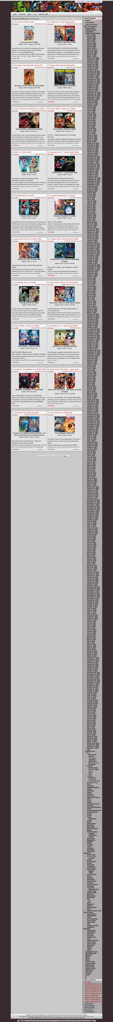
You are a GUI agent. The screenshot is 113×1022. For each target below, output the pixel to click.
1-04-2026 (15, 415)
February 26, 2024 (93, 229)
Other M (89, 766)
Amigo (89, 809)
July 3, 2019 (91, 628)
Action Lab (90, 795)
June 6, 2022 (91, 376)
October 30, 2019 (92, 600)
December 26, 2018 (93, 672)
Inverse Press (91, 881)
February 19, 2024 (93, 230)
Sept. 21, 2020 (91, 523)
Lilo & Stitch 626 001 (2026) (24, 22)
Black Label (92, 754)
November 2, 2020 (93, 513)
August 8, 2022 (92, 362)
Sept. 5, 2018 (91, 698)
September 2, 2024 (93, 184)
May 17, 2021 (91, 467)
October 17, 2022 (92, 345)
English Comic (24, 19)
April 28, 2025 (91, 128)
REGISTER (54, 1021)
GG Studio (90, 864)
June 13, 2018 (91, 718)
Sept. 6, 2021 (91, 441)
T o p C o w (92, 779)
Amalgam (90, 805)
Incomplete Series (92, 952)
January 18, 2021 (92, 495)
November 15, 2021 (93, 424)
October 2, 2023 (92, 263)
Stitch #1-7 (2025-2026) (22, 152)
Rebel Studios (91, 907)
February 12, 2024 (93, 232)
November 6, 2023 (93, 255)
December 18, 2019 (93, 588)
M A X (90, 772)
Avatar (89, 822)
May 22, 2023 (91, 294)
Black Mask (91, 827)
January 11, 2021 (92, 496)
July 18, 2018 (91, 710)
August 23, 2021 (92, 444)
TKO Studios (91, 932)
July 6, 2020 (91, 541)
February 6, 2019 (92, 662)
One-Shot (80, 23)
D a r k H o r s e (92, 782)
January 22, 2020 (92, 580)
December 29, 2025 (93, 71)
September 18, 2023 (93, 266)
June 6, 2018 (91, 720)
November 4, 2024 (93, 169)
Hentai (88, 960)
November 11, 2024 (93, 168)
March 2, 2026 (91, 56)
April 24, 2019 (91, 644)
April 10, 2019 (91, 648)
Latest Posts (90, 22)
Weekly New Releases (93, 33)
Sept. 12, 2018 (91, 697)
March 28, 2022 (92, 393)
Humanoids (91, 879)
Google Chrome (89, 1016)
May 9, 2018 (91, 726)
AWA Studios (91, 823)
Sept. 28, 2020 (91, 521)
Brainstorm (91, 838)
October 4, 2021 (92, 434)
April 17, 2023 (91, 303)
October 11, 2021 (92, 432)
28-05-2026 (15, 24)
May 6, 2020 (91, 556)
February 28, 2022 (93, 399)
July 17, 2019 (91, 625)
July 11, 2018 (91, 712)
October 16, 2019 (92, 603)
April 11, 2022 (91, 390)
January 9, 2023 (92, 326)
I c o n (91, 771)
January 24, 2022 (92, 408)
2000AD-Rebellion (93, 787)
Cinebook (90, 848)
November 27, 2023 (93, 250)
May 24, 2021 (91, 465)
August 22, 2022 (92, 358)
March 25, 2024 (92, 222)
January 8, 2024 (92, 240)
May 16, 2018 (91, 725)
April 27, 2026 (71, 284)
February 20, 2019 (93, 659)
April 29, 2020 (91, 557)
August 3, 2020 (92, 534)
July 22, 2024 (91, 194)
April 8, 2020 (91, 562)
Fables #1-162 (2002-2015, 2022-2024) (95, 989)
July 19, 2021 (91, 452)
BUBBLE (90, 841)
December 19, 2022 (93, 330)
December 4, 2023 (93, 248)
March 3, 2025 (91, 141)
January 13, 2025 (92, 153)
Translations (90, 31)
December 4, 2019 (93, 592)
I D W (89, 784)
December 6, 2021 (93, 419)
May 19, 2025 (91, 123)
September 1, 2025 (93, 99)
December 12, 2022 (93, 332)
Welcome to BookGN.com (34, 6)
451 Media (90, 790)
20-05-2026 (51, 154)
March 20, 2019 (92, 652)
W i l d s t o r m (94, 763)
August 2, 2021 (92, 449)
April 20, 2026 (73, 327)
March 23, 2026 (92, 51)
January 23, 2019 (92, 666)
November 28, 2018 (93, 679)
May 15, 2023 (91, 296)
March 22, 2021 (92, 480)
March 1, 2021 (91, 485)
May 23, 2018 (91, 723)
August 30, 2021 (92, 442)
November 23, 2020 (93, 508)
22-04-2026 (51, 328)
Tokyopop (90, 933)
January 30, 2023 (92, 321)
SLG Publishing (92, 919)
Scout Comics (91, 914)
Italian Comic (90, 965)
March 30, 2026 (34, 414)
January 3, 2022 (92, 413)
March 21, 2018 (92, 738)
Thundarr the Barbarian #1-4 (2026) (62, 195)
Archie (39, 110)
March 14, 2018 (92, 740)
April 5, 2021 (91, 477)
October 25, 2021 (92, 429)
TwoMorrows (91, 937)
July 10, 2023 (91, 283)
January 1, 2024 (92, 242)
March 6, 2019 (91, 656)
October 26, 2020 (92, 514)
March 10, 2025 (92, 140)
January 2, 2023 (92, 327)
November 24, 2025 (93, 79)
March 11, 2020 (92, 569)
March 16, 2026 (92, 53)
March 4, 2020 (91, 570)
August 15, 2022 (92, 360)
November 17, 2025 (93, 81)
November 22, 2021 (93, 422)
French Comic (90, 961)
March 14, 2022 (92, 396)
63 (61, 456)
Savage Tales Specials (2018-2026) (62, 65)
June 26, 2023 (91, 286)
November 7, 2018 (93, 684)
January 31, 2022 (92, 406)
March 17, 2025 (92, 138)
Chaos (89, 846)
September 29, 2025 (93, 92)
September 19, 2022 (93, 352)
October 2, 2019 (92, 606)
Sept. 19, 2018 (91, 695)
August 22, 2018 (92, 702)
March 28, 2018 (92, 736)
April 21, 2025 (91, 130)
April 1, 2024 (91, 220)
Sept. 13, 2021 (91, 439)
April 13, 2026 (37, 371)
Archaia (91, 837)
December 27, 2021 (93, 414)
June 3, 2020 (91, 549)
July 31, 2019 (91, 621)
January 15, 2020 (92, 582)
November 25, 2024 (93, 164)
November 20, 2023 (93, 252)
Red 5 (89, 909)
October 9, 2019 (92, 605)
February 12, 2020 (93, 575)
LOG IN (98, 1)
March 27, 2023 (92, 307)
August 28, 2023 (92, 271)
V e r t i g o (92, 758)
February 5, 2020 (92, 577)
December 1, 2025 (93, 77)
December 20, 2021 (93, 416)
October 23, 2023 (92, 258)
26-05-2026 (51, 24)
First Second (91, 861)
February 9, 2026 (92, 61)
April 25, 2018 (91, 730)
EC (90, 901)
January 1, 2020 (92, 585)
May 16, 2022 (91, 381)
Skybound (92, 777)
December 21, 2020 (93, 501)
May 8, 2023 (91, 298)
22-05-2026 (15, 154)
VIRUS (91, 873)
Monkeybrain (91, 896)
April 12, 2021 (91, 475)
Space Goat (91, 922)
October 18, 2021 (92, 431)
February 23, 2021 (93, 487)
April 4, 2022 (91, 391)
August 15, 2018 (92, 703)
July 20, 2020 (91, 537)
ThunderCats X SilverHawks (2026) (62, 22)
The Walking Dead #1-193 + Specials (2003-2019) (98, 984)
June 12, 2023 (91, 289)
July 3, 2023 (91, 284)
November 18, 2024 (93, 166)
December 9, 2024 (93, 161)
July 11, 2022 (91, 368)
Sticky (88, 975)
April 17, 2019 (91, 646)
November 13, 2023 (93, 253)
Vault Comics (91, 942)
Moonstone (91, 897)
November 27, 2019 (93, 593)
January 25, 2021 (92, 493)
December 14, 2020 (93, 503)
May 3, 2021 (91, 470)
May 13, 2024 (91, 210)
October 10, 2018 (92, 690)
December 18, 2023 (93, 245)
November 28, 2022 (93, 335)
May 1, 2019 (91, 643)
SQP (88, 924)
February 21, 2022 (93, 401)
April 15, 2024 (91, 217)
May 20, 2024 (91, 209)
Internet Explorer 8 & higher (55, 1016)
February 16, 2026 (93, 59)
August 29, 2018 (92, 700)
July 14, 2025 (91, 110)
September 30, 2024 (93, 178)
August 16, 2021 (92, 445)
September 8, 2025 (93, 97)
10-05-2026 (51, 241)
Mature (88, 958)
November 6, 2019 (93, 598)
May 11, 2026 (37, 240)
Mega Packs (90, 970)
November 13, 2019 (93, 597)
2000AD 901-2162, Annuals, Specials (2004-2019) (98, 997)
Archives (88, 973)
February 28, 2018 (93, 743)
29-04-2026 (15, 328)
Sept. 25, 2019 (91, 608)
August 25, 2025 (92, 100)
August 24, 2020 (92, 529)
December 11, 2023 (93, 247)
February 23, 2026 (93, 58)
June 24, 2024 (91, 201)
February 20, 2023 (93, 316)
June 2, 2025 (91, 120)
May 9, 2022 (91, 383)
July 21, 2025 (91, 109)
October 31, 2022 (92, 342)
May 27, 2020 (91, 551)
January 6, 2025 (92, 155)
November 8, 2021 (93, 426)
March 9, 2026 (91, 54)
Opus (89, 902)
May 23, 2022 (91, 380)
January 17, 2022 (92, 409)
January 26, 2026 (92, 64)
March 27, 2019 (92, 651)
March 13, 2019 (92, 654)
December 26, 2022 (93, 329)
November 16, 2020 (93, 510)
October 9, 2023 (92, 261)
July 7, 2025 (91, 112)
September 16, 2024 (93, 181)
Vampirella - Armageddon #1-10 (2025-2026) (30, 369)
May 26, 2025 (91, 122)
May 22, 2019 (91, 638)
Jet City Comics (92, 884)
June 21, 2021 (91, 459)
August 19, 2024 (92, 187)
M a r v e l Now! (94, 769)
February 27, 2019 (93, 657)
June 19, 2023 (91, 288)
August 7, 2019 (92, 620)
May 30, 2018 (91, 721)
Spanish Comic (91, 968)
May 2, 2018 (91, 728)
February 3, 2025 (92, 148)
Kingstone (90, 886)
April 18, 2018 (91, 731)
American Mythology (94, 807)
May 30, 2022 (91, 378)
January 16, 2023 (92, 324)
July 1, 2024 (91, 199)
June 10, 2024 (91, 204)
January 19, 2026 (92, 66)
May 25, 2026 (37, 23)
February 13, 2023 (93, 317)
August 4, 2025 (92, 105)
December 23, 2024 (93, 158)
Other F (89, 948)
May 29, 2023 (91, 293)
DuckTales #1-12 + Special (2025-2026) (64, 326)
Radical (89, 906)
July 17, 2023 (91, 281)
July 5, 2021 (91, 455)
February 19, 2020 (93, 574)
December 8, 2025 (93, 76)
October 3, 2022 (92, 349)
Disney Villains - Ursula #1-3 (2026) (26, 326)
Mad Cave (90, 894)
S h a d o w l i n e (94, 781)
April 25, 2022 (91, 386)
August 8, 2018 (92, 705)
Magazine (89, 955)
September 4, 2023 (93, 270)
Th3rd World (91, 930)
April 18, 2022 (91, 388)
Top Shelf (90, 935)
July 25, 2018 (91, 708)
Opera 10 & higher (68, 1016)
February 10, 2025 (93, 146)
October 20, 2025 (92, 87)
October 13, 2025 (92, 89)
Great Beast (91, 866)
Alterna (89, 802)
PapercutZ (90, 904)
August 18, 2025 (92, 102)
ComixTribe (91, 850)
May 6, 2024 (91, 212)
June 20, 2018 (91, 717)
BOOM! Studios (92, 832)
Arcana (89, 814)
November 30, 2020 (93, 506)
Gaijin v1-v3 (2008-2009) (91, 995)
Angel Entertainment (94, 810)
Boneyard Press (92, 828)
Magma (91, 871)
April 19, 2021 (91, 473)
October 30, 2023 (92, 256)
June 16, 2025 (91, 117)
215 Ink (89, 789)
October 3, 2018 (92, 692)
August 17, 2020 (92, 531)
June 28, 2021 (91, 457)
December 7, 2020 (93, 505)
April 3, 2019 (91, 649)
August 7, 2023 (92, 276)
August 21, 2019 (92, 616)
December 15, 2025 (93, 74)
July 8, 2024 (91, 197)
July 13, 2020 (91, 539)
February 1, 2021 (92, 491)
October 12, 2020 (92, 518)
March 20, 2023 (92, 309)
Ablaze (89, 792)
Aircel (89, 800)
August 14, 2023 (92, 275)
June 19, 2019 (91, 631)
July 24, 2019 (91, 623)
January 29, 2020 (92, 579)
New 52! (91, 756)
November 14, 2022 (93, 339)
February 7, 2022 (92, 404)
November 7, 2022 (93, 340)
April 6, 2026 (91, 48)
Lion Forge (90, 887)
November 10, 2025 (93, 82)
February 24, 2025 (93, 143)
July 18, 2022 (91, 367)
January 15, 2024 (92, 238)
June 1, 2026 (91, 35)
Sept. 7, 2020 (91, 526)
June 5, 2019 (91, 634)
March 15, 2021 (92, 482)
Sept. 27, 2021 (91, 436)
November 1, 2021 (93, 427)
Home (87, 20)
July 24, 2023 (91, 279)
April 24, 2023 (91, 301)
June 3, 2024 (91, 206)
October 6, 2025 (92, 91)
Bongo (89, 830)
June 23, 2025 (91, 115)
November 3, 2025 (93, 84)
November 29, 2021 (93, 421)
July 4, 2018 (91, 713)
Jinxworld (92, 759)
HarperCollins (91, 868)
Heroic (89, 876)
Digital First (92, 761)
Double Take (91, 855)
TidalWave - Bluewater (89, 928)
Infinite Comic (93, 767)
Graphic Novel (90, 28)
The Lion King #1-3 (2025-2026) (61, 413)
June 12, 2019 (91, 633)
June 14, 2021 (91, 460)
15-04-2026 (15, 371)
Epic (90, 774)
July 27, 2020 (91, 536)
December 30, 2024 (93, 156)
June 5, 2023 (91, 291)
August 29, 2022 (92, 357)
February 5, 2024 (92, 233)
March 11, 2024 (92, 225)
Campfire (90, 845)
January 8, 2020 (92, 583)
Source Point (91, 920)
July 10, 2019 (91, 626)
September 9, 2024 (93, 183)
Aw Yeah (91, 858)
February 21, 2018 (93, 744)
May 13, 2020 (91, 554)
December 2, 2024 (93, 163)
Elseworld (92, 764)
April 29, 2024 (91, 214)
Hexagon (90, 878)
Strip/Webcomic (91, 953)
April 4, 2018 (91, 735)
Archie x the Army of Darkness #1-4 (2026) (29, 109)
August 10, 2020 (92, 533)
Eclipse (89, 860)
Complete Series (67, 240)
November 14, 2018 (93, 682)
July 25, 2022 (91, 365)
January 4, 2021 (92, 498)
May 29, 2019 (91, 636)
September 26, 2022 (93, 350)
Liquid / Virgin (91, 891)
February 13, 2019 (93, 661)
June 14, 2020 (91, 546)
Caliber (89, 843)
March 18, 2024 (92, 224)
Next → (65, 456)
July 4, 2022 (91, 370)
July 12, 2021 (91, 454)
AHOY (89, 799)
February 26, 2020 (93, 572)
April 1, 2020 (91, 564)
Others (89, 950)
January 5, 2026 (92, 69)
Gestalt (89, 863)
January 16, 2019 (92, 667)
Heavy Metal (91, 869)
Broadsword (91, 840)
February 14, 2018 (93, 746)
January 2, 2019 (92, 671)
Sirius (89, 917)
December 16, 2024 (93, 160)
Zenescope (90, 945)
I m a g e (90, 776)
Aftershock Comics (93, 797)
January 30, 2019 (92, 664)
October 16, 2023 (92, 260)
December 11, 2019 (93, 590)
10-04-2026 (51, 371)
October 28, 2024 (92, 171)
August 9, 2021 (92, 447)
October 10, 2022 (92, 347)
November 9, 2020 (93, 511)
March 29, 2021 (92, 478)
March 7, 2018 (91, 741)
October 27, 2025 (72, 371)
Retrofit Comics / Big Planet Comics (92, 911)
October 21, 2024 (92, 173)
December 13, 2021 (93, 418)
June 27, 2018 (91, 715)
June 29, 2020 (91, 542)
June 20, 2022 (91, 373)
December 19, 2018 (93, 674)
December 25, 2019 (93, 587)
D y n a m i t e (35, 19)
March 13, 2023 (92, 311)
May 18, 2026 (37, 67)
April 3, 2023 (91, 306)
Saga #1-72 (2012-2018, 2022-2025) (94, 985)
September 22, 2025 (93, 94)
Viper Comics (91, 943)
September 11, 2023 (93, 268)
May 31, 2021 (91, 464)
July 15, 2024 (91, 196)
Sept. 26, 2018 (91, 694)
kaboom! (92, 833)
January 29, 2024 (92, 235)
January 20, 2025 (92, 151)
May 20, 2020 (91, 552)
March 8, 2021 (91, 483)
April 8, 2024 (91, 219)
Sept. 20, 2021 (91, 437)
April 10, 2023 (91, 304)
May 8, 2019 (91, 641)
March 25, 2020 (92, 565)
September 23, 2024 (93, 179)
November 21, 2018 (93, 680)
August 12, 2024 (92, 189)
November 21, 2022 (93, 337)
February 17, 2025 (93, 145)
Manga (88, 956)
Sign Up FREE (80, 1)
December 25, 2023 (93, 243)
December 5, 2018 (93, 677)
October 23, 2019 (92, 602)
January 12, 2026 (92, 68)
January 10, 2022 (92, 411)
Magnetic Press (94, 889)
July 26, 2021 (91, 450)
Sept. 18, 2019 (91, 610)
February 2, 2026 (92, 63)
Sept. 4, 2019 (91, 613)
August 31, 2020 (92, 528)
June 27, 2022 (91, 372)
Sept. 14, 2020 (91, 524)
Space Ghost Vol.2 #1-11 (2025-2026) (27, 239)
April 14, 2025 (91, 132)
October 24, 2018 (92, 687)
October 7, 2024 (92, 176)
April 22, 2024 (91, 215)
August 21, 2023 (92, 273)
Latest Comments (91, 24)
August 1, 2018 (92, 707)
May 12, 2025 (91, 125)
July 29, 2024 (91, 192)
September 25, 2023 (93, 265)
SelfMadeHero (91, 915)
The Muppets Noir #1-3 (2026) (25, 282)
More (88, 749)
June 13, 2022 (91, 375)
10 (55, 456)
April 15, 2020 (91, 560)
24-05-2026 (15, 67)
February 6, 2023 (92, 319)
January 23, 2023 (92, 322)
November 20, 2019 (93, 595)
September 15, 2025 (93, 95)
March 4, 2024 (91, 227)
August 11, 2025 (92, 104)
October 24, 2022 (92, 344)
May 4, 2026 (73, 240)
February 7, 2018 (92, 748)
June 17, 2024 (91, 202)
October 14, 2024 (92, 174)
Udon (89, 938)
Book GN (15, 19)
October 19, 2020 (92, 516)
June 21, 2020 (91, 544)
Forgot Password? (89, 1)
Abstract (90, 794)
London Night (91, 892)
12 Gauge (90, 786)
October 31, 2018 (92, 685)
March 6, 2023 (91, 312)
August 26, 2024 (92, 186)
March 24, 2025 (92, 137)
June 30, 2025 (91, 114)
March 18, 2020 (92, 567)
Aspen (89, 817)
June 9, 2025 (91, 118)
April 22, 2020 (91, 559)
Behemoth (90, 825)
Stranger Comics (92, 925)
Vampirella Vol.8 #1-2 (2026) (24, 195)
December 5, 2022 (93, 334)
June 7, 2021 (91, 462)
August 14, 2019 (92, 618)
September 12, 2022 (93, 353)
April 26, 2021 (91, 472)
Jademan (90, 883)
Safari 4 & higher (78, 1016)
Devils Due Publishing (89, 852)
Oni (88, 899)
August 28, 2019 (92, 615)
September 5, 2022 (93, 355)
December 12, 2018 (93, 675)
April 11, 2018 (91, 733)
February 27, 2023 (93, 314)
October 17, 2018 (92, 689)
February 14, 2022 (93, 403)
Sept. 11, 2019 (91, 611)
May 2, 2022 (91, 385)
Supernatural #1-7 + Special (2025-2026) (64, 152)
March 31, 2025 (92, 135)
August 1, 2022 (92, 363)
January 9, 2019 (92, 669)
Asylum (89, 820)
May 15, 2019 (91, 639)
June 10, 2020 (91, 547)
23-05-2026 (51, 111)
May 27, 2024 (91, 207)
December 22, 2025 (93, 72)
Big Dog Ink (92, 818)
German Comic (91, 963)
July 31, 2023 (91, 278)
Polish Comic (90, 966)
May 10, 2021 (91, 468)
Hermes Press (91, 874)
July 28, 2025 (91, 107)
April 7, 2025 (91, 133)
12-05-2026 (15, 241)
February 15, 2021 (93, 488)
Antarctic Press (92, 812)
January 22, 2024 (92, 237)
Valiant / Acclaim (92, 940)
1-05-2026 (50, 284)
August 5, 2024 (92, 191)
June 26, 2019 (91, 629)
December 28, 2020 (93, 500)
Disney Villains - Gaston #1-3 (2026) (62, 109)
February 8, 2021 (92, 490)
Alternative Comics (93, 804)
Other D (80, 110)
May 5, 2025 (91, 127)
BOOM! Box (93, 835)
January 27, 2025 (92, 150)
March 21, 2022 (92, 395)
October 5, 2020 (92, 519)
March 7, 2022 (91, 398)
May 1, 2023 (91, 299)
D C (75, 284)
